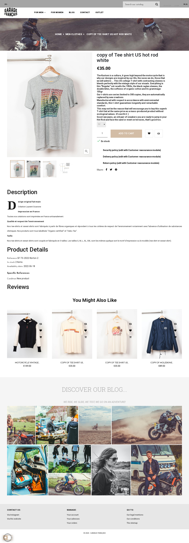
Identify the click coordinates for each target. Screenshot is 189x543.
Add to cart (126, 133)
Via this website (14, 519)
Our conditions (133, 519)
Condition (11, 279)
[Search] (141, 4)
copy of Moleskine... (161, 363)
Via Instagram (13, 515)
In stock (11, 262)
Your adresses (73, 519)
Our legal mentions (135, 515)
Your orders (72, 523)
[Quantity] (102, 133)
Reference (12, 258)
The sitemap (132, 523)
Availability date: (15, 266)
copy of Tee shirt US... (72, 363)
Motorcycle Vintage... (27, 363)
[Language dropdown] (6, 4)
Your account (73, 515)
